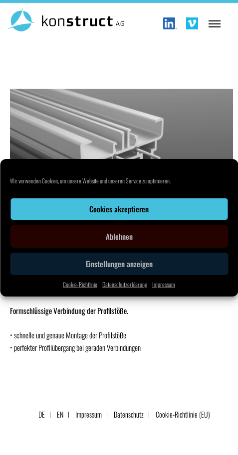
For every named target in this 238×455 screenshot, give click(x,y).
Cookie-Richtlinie (80, 284)
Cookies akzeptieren (119, 208)
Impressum (163, 284)
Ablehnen (119, 236)
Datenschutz (129, 414)
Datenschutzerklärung (124, 284)
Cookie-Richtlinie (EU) (183, 414)
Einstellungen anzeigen (119, 263)
